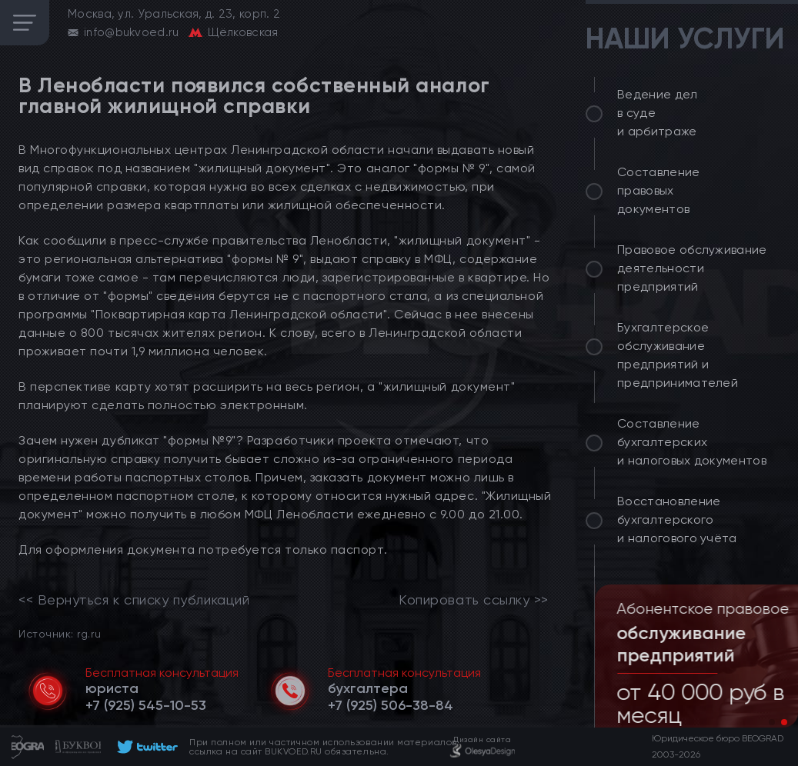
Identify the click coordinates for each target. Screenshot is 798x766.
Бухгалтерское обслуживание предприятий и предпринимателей (677, 355)
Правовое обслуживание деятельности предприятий (692, 268)
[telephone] (145, 705)
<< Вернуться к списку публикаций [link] (133, 600)
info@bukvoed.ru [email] (131, 32)
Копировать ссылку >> (474, 600)
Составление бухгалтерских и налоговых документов (691, 442)
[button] (772, 722)
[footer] (145, 747)
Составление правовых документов (658, 190)
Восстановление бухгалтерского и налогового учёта (677, 519)
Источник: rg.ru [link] (59, 633)
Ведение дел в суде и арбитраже (657, 112)
